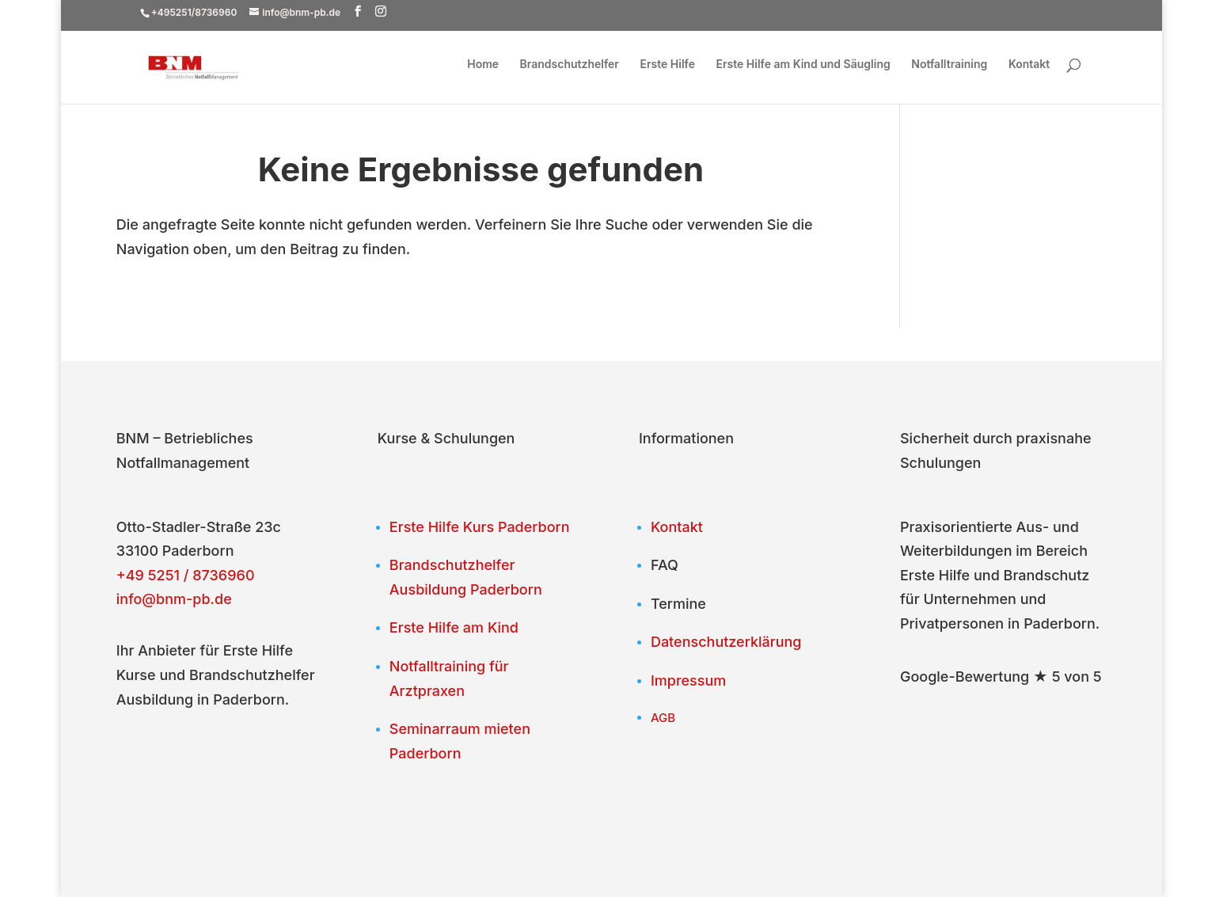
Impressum (688, 680)
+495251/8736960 (194, 12)
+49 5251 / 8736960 (185, 575)
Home (483, 64)
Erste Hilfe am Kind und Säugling (803, 64)
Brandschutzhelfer (569, 64)
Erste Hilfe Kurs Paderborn (479, 527)
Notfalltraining (949, 64)
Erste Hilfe (667, 64)
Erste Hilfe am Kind (453, 627)
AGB (663, 717)
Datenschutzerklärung (726, 641)
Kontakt (1029, 64)
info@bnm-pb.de (174, 599)
